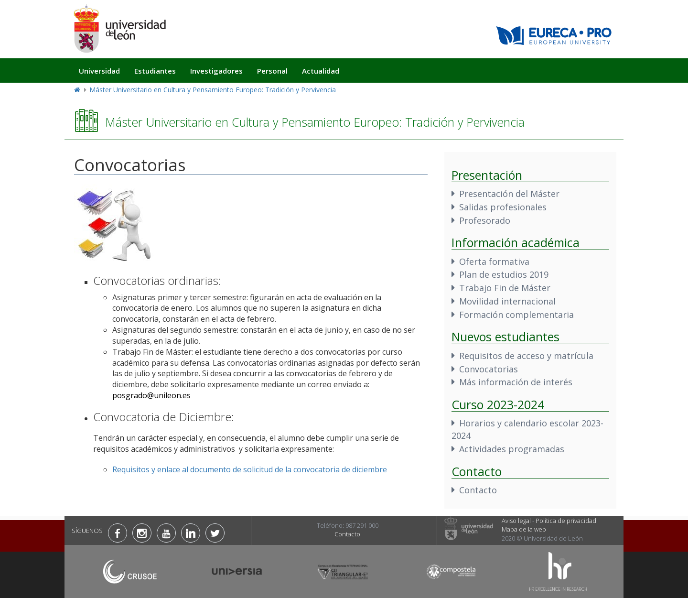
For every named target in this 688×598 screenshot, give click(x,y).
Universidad (99, 71)
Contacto (478, 490)
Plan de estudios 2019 (503, 274)
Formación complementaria (516, 314)
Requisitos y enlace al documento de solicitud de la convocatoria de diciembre (249, 469)
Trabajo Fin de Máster (504, 288)
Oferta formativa (494, 261)
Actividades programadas (511, 449)
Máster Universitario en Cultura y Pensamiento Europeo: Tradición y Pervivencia (212, 89)
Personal (272, 71)
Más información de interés (515, 382)
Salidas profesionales (503, 207)
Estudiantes (155, 71)
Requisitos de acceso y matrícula (526, 355)
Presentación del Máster (509, 193)
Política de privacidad (566, 520)
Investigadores (216, 71)
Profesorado (484, 220)
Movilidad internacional (507, 301)
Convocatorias (488, 369)
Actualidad (320, 71)
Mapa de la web (524, 529)
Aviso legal (516, 520)
